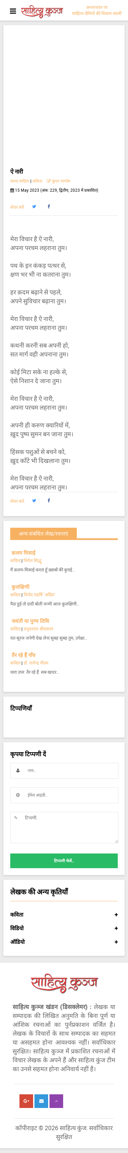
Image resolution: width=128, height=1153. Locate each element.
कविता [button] (64, 915)
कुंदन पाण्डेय (58, 181)
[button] (34, 206)
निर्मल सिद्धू (32, 560)
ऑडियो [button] (64, 942)
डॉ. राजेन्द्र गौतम (36, 663)
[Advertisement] (64, 99)
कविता (37, 181)
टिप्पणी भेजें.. (64, 861)
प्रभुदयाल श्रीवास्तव (38, 628)
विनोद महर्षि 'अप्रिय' (39, 594)
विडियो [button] (64, 928)
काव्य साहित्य (19, 181)
